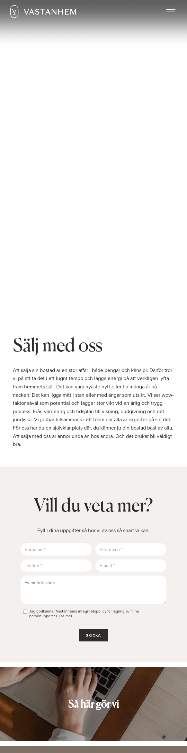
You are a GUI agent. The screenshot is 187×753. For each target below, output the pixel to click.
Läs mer (65, 616)
